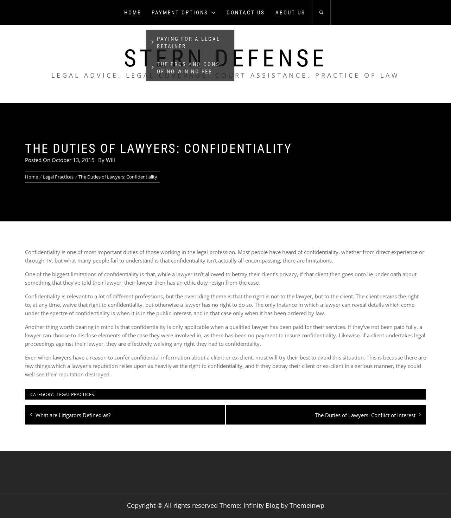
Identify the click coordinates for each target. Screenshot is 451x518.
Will (110, 159)
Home (132, 12)
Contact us (246, 12)
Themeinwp (307, 505)
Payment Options (184, 12)
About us (290, 12)
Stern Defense (226, 58)
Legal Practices (75, 394)
